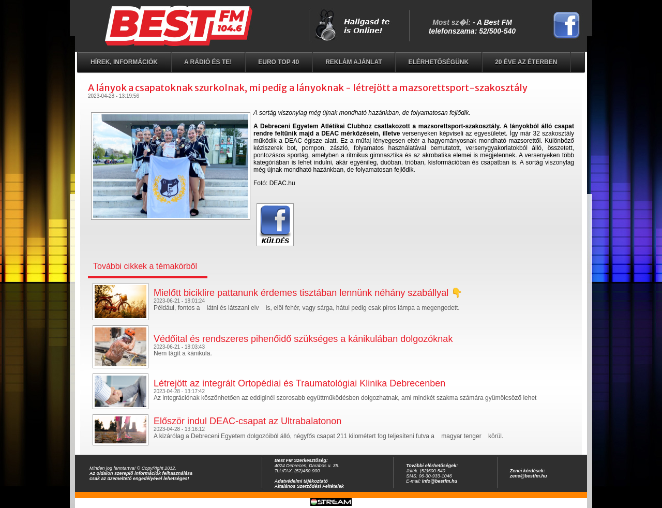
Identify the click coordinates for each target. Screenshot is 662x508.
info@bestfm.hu (439, 481)
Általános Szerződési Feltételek (309, 486)
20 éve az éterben (526, 62)
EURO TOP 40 (278, 62)
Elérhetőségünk (438, 62)
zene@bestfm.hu (528, 476)
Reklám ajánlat (353, 62)
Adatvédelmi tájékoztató (301, 481)
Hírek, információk (124, 62)
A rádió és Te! (208, 62)
